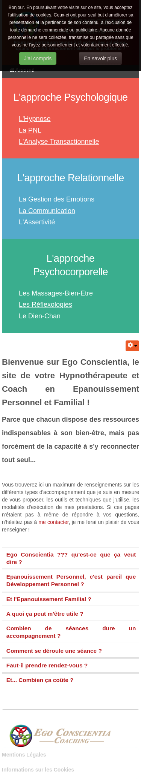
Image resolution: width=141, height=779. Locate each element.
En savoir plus (100, 58)
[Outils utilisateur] (132, 345)
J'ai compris (38, 58)
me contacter (53, 522)
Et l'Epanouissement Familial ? (48, 599)
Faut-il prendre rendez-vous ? (47, 665)
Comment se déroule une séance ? (54, 651)
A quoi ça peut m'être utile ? (44, 613)
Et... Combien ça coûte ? (40, 680)
